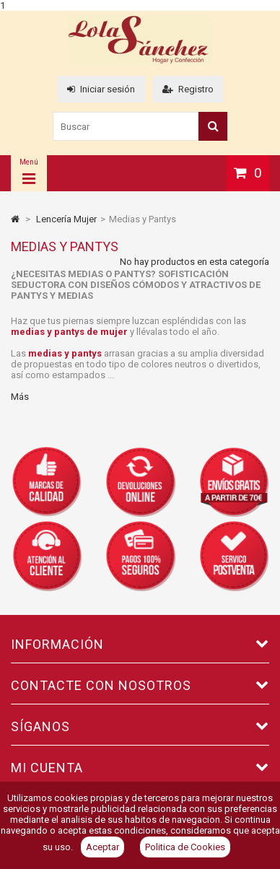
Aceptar (102, 847)
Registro (188, 89)
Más (20, 396)
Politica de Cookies (185, 847)
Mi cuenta (47, 767)
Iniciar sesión (101, 89)
